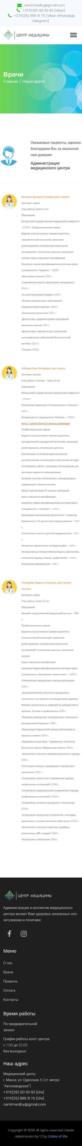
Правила (10, 981)
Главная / (12, 81)
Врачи (8, 972)
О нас (7, 963)
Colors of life (57, 1136)
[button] (73, 34)
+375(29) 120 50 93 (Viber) (41, 10)
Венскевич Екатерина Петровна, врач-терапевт (45, 197)
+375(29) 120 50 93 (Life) (23, 1092)
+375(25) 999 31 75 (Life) (23, 1098)
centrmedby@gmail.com (41, 5)
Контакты (10, 999)
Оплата (9, 990)
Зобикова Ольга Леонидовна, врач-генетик (43, 368)
